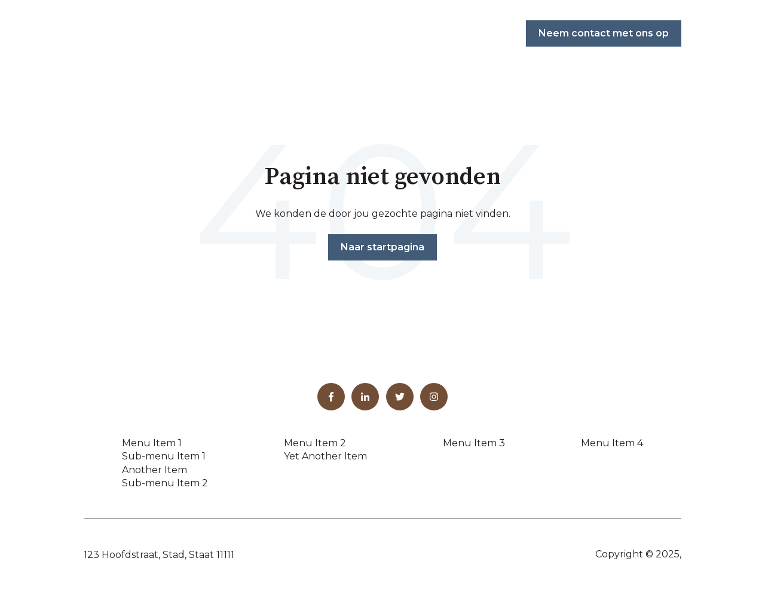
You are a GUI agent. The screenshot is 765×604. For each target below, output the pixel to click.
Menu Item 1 (152, 443)
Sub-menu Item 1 (164, 456)
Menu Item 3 (474, 443)
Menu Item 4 (612, 443)
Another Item (154, 470)
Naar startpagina (382, 247)
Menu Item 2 (315, 443)
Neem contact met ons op (603, 33)
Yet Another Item (325, 456)
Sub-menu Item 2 (165, 483)
